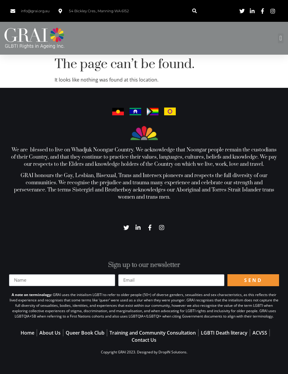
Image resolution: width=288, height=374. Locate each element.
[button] (194, 11)
